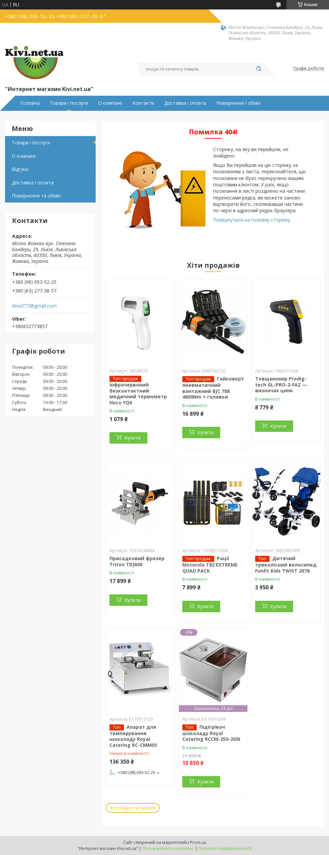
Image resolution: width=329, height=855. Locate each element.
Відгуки (20, 169)
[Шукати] (258, 69)
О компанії (110, 103)
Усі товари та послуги (133, 808)
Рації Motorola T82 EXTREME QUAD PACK (210, 564)
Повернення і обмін (238, 103)
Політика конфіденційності (225, 848)
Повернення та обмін (36, 195)
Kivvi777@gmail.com (34, 306)
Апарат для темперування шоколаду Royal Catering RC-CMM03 (133, 736)
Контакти (143, 103)
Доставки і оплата (185, 103)
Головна (30, 103)
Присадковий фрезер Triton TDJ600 (136, 561)
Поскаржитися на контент (168, 848)
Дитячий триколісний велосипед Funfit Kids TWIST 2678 (286, 564)
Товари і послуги (69, 103)
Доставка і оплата (33, 182)
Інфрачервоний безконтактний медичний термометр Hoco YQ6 (138, 393)
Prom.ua (198, 842)
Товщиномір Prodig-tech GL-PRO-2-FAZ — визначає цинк (281, 384)
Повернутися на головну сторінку (251, 220)
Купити (133, 438)
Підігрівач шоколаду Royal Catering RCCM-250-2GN (211, 733)
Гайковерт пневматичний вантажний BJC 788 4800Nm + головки (213, 387)
